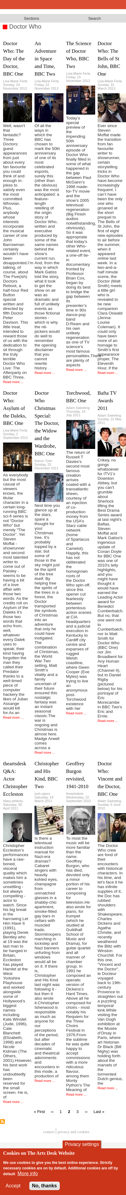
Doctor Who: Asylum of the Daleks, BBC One (14, 408)
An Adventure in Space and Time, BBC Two (45, 59)
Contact (49, 1131)
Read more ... (13, 382)
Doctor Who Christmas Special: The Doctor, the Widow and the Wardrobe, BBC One (46, 423)
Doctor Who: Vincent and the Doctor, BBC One (110, 779)
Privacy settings (82, 1144)
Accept (12, 1185)
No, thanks (44, 1185)
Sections (31, 18)
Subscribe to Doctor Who (2, 1121)
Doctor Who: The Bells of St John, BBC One (109, 59)
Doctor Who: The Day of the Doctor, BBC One (14, 59)
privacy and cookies (73, 1131)
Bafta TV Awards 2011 (107, 400)
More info (27, 1173)
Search (94, 18)
